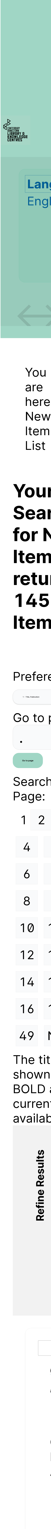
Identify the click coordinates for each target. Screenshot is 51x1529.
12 (27, 954)
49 (27, 1035)
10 (27, 927)
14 (27, 981)
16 (27, 1008)
